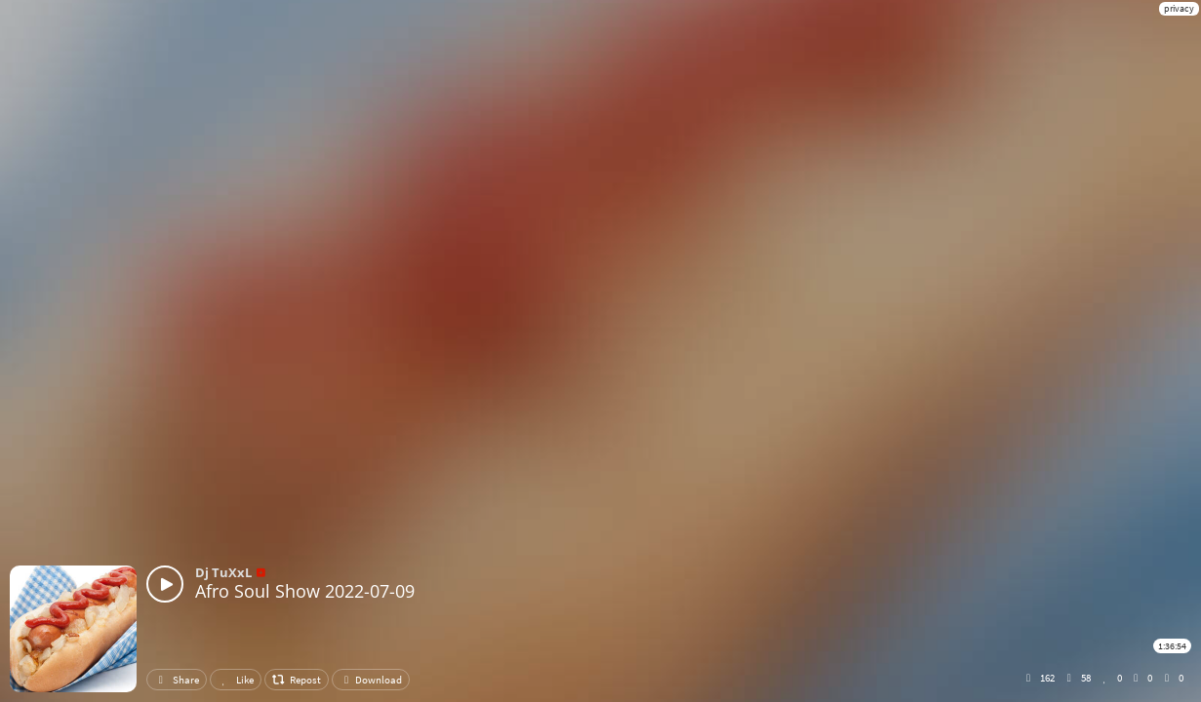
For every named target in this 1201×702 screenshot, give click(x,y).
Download (371, 679)
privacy (1179, 8)
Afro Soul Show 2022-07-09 (305, 591)
